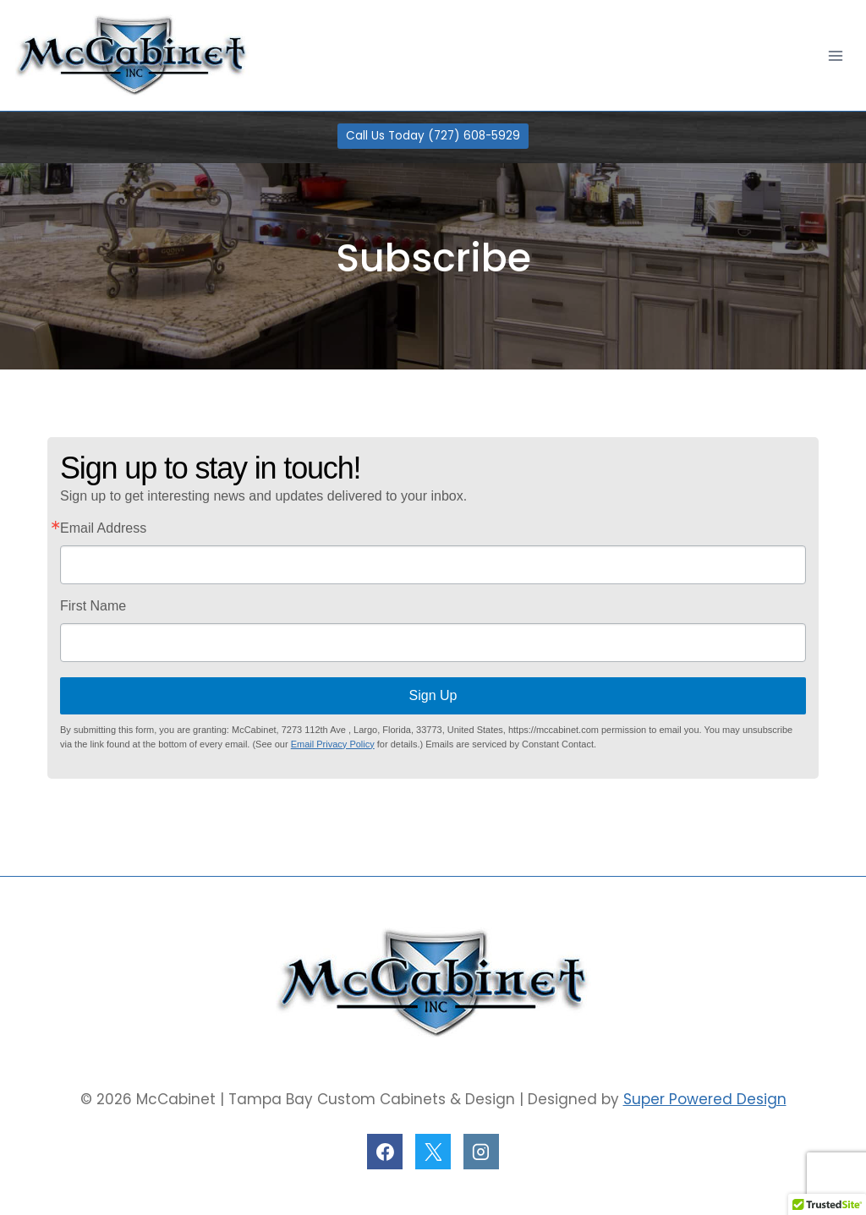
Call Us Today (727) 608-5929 (433, 136)
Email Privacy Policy (333, 744)
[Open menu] (835, 55)
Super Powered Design (705, 1099)
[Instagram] (481, 1151)
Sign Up (433, 695)
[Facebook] (385, 1151)
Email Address (103, 528)
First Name (93, 606)
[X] (433, 1151)
